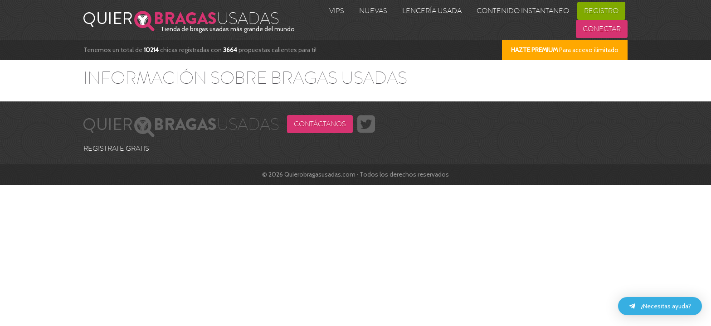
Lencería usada (432, 11)
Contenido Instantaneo (523, 11)
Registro (601, 11)
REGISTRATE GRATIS (116, 148)
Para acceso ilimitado (564, 50)
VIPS (336, 11)
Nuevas (373, 11)
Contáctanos (320, 124)
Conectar (602, 29)
